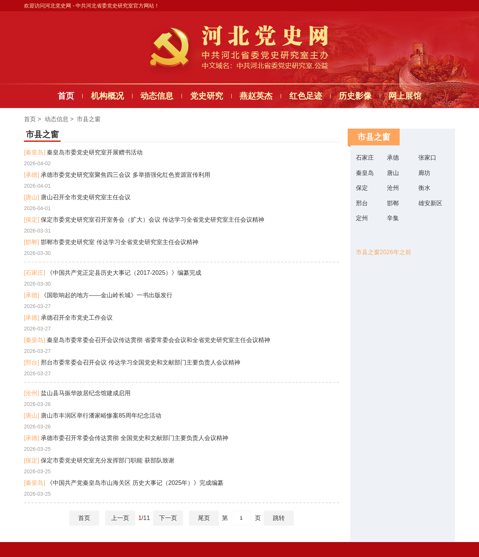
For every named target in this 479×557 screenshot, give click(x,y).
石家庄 (365, 157)
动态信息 (156, 96)
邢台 (362, 203)
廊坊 (424, 173)
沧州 (393, 188)
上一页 (120, 518)
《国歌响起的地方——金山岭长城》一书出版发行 (98, 295)
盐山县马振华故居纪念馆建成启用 (77, 393)
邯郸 (393, 203)
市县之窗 (89, 119)
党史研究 (206, 96)
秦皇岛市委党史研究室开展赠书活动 (83, 152)
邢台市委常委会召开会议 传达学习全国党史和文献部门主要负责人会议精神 (132, 362)
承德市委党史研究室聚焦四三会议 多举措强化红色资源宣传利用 (117, 175)
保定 (362, 188)
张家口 (427, 157)
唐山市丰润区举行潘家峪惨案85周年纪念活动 (92, 415)
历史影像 (355, 96)
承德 (393, 157)
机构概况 (107, 96)
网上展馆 (404, 96)
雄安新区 (430, 203)
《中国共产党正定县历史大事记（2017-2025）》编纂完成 (112, 273)
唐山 (393, 173)
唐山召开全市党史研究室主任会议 (77, 197)
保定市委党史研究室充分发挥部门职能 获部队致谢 (99, 460)
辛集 (393, 218)
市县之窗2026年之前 (383, 252)
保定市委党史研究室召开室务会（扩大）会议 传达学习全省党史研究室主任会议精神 (144, 219)
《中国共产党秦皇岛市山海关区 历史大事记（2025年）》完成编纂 (123, 483)
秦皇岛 (365, 173)
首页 (66, 96)
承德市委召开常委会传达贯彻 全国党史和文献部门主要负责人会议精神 (126, 438)
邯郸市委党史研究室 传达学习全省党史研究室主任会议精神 (111, 242)
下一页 (168, 518)
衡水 (424, 188)
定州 (362, 218)
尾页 (204, 518)
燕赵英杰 (256, 96)
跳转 (279, 518)
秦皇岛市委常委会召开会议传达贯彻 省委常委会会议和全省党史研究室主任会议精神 (147, 340)
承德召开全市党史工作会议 (68, 317)
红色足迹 (305, 96)
